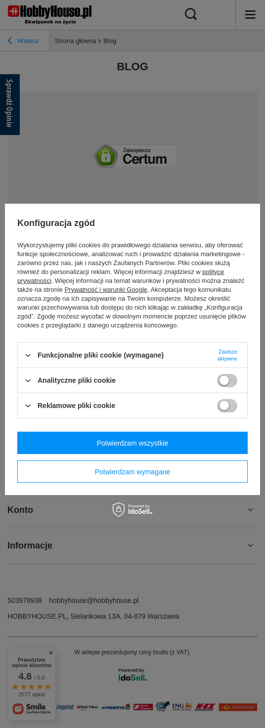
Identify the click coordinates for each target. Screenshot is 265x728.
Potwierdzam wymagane (133, 471)
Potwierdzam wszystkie (133, 443)
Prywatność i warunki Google (105, 289)
